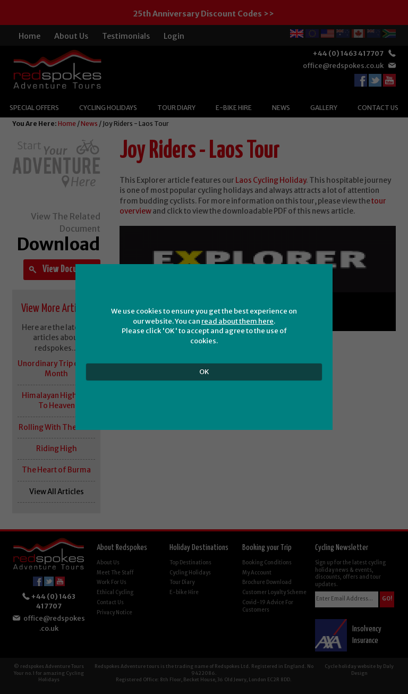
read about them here (237, 321)
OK (204, 371)
